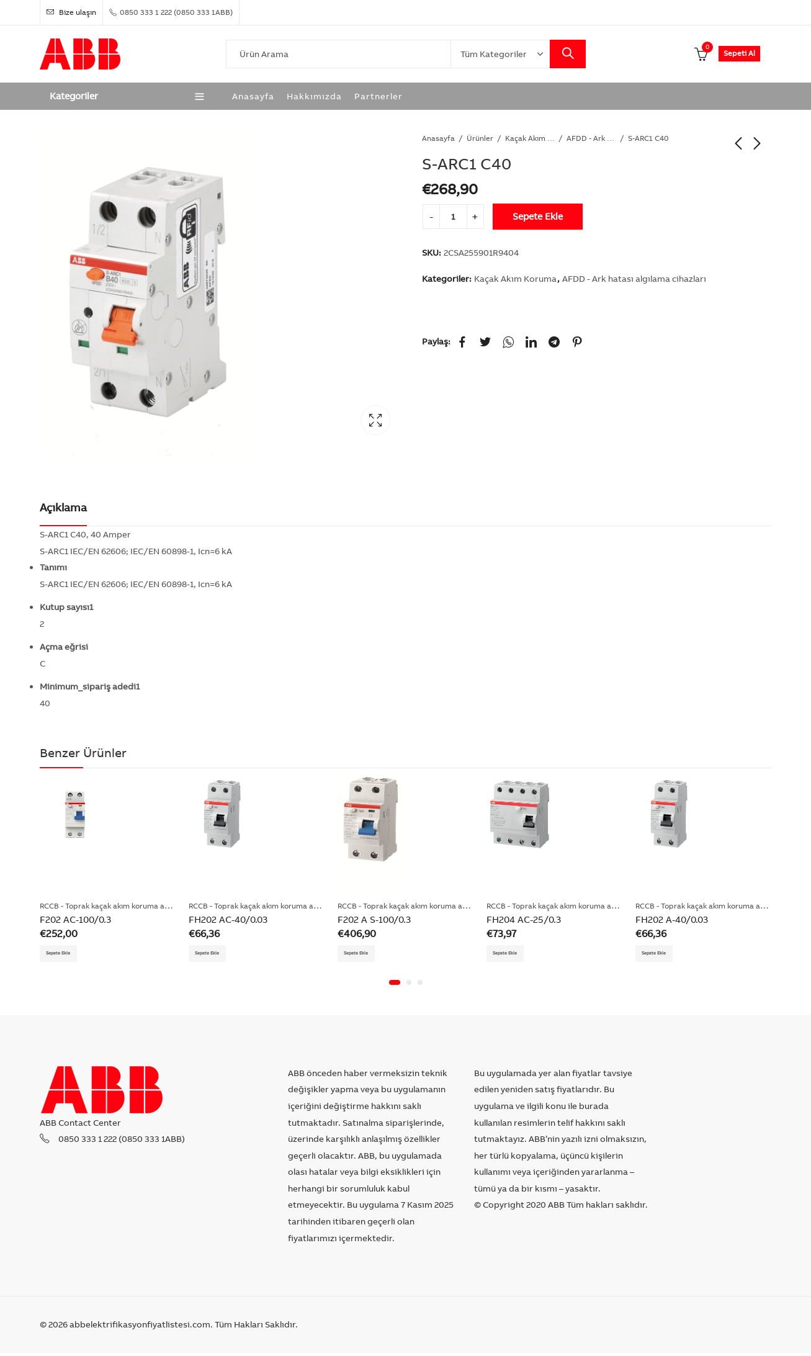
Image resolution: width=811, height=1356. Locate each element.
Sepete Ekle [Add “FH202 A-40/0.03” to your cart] (662, 954)
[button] (394, 986)
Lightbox (375, 420)
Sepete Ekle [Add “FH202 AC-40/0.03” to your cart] (215, 954)
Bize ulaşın (71, 12)
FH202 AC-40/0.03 (228, 919)
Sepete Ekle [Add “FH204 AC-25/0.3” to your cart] (513, 954)
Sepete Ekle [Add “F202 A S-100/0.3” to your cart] (364, 954)
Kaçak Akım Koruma (530, 138)
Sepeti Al (739, 53)
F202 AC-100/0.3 (75, 919)
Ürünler (480, 138)
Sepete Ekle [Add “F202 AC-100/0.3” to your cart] (66, 954)
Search (568, 54)
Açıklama (63, 507)
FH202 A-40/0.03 (671, 919)
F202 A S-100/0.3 (374, 919)
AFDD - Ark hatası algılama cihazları (591, 138)
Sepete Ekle (538, 216)
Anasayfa (438, 138)
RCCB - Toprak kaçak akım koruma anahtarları (119, 905)
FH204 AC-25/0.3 (523, 919)
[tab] (63, 508)
